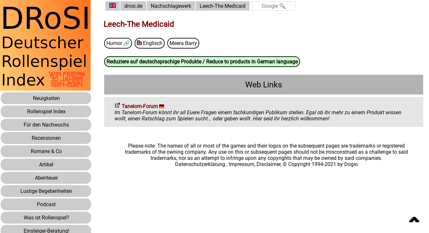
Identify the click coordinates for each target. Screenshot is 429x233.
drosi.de (133, 6)
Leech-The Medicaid (223, 6)
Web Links (263, 84)
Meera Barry (183, 43)
